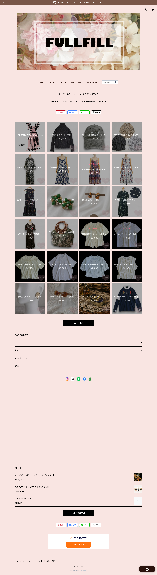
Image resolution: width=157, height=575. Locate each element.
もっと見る (78, 323)
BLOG (64, 82)
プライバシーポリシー (24, 561)
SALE (17, 366)
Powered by (78, 570)
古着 (17, 350)
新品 (17, 342)
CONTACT (92, 82)
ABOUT (53, 82)
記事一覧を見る (79, 512)
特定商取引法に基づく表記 (45, 561)
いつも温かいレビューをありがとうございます (78, 94)
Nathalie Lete (21, 358)
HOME (42, 82)
